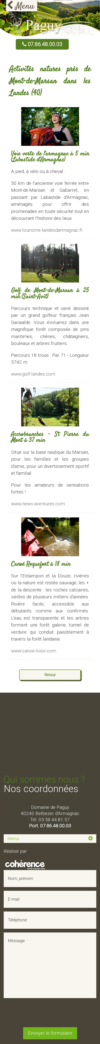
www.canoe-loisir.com (33, 651)
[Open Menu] (21, 5)
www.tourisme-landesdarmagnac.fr (47, 230)
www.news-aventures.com (38, 504)
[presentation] (50, 1014)
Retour (50, 675)
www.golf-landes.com (33, 374)
